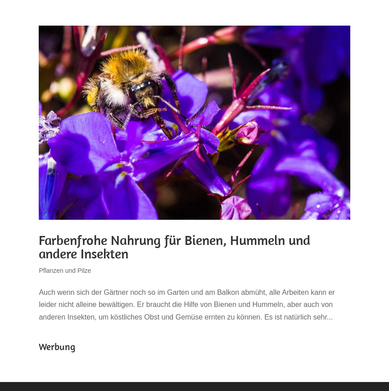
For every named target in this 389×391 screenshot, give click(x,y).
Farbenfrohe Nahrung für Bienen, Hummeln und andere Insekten (174, 246)
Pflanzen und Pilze (65, 270)
